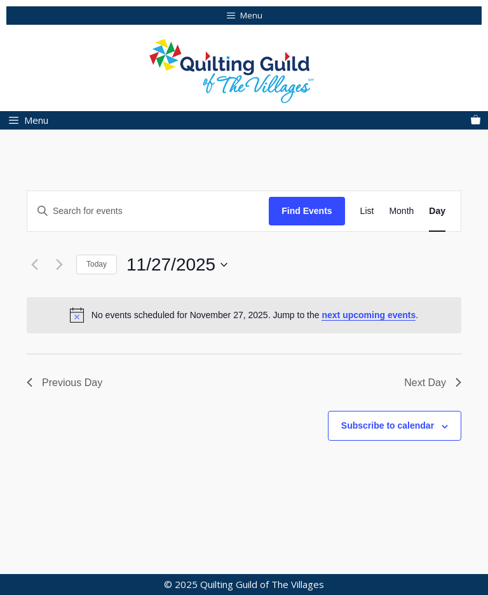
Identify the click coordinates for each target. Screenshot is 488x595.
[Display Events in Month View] (401, 211)
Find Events (306, 211)
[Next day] (59, 264)
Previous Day (64, 382)
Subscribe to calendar (387, 425)
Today (96, 264)
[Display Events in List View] (367, 211)
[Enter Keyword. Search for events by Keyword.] (148, 211)
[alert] (244, 315)
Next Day (432, 382)
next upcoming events (369, 315)
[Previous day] (34, 264)
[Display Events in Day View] (437, 211)
